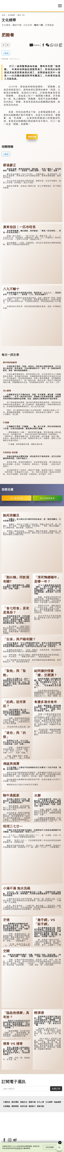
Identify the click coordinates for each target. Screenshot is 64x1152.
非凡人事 (40, 1102)
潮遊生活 (23, 1102)
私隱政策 (18, 1148)
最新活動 (40, 1106)
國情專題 (15, 1106)
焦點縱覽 (57, 1102)
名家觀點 (6, 1106)
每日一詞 (21, 15)
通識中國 (32, 1102)
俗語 (6, 53)
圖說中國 (17, 25)
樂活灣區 (15, 1102)
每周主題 (23, 1106)
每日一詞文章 (10, 354)
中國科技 (6, 1102)
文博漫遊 (49, 25)
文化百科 (27, 25)
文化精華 (11, 15)
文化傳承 (6, 25)
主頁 (3, 15)
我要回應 (32, 136)
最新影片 (32, 1106)
